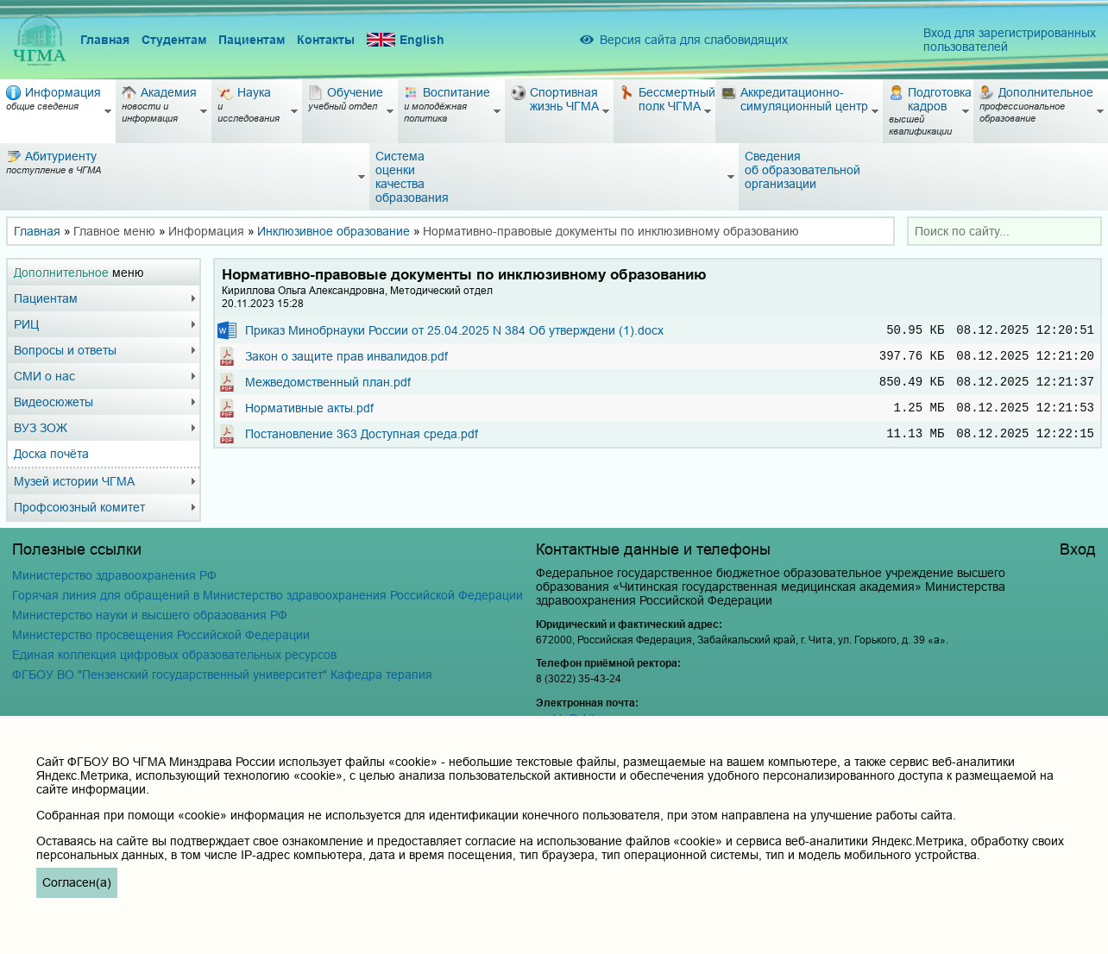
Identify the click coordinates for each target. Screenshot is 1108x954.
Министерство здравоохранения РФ (114, 575)
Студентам (174, 40)
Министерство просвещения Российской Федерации (161, 635)
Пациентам (251, 40)
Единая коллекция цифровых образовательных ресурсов (174, 655)
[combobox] (1004, 231)
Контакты (326, 40)
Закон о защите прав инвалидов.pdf (346, 360)
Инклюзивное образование (333, 231)
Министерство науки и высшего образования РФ (149, 615)
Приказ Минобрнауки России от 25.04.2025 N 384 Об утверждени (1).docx (454, 331)
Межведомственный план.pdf (328, 388)
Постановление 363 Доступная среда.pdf (361, 445)
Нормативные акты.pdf (309, 417)
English (405, 40)
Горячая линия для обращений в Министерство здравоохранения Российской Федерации (267, 595)
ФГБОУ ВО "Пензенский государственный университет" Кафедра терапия (222, 674)
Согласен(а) (76, 882)
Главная (104, 40)
